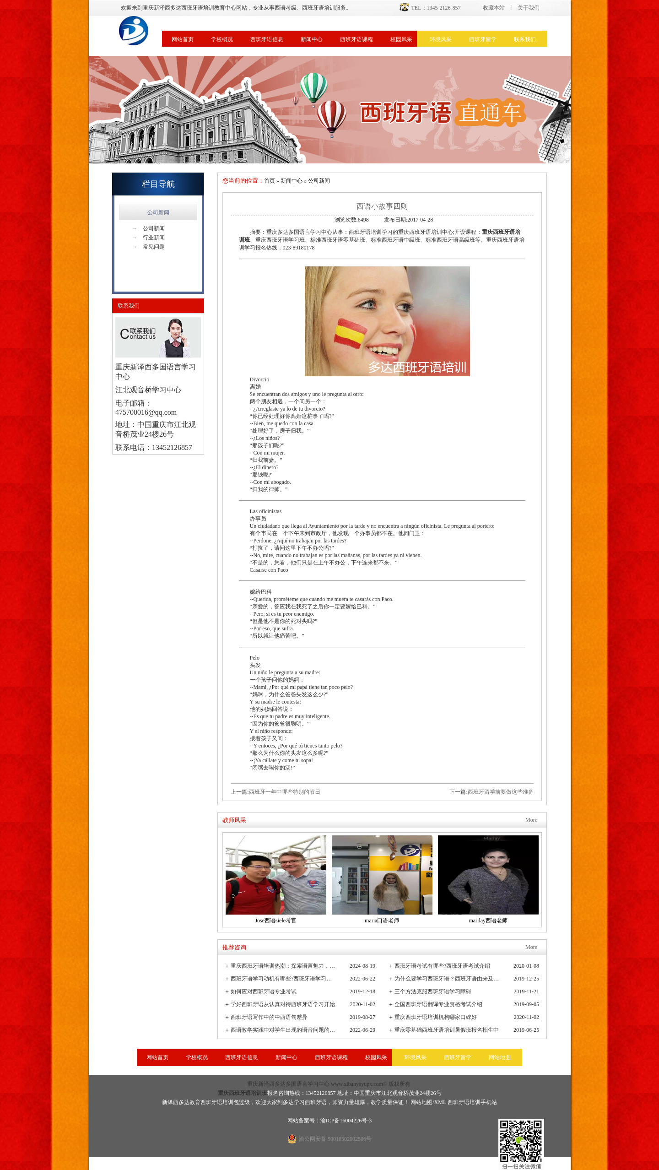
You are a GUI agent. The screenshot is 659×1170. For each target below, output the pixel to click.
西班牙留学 (483, 39)
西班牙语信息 (266, 39)
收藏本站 (494, 8)
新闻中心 (312, 39)
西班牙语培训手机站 (472, 1102)
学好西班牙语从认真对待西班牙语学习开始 (283, 1004)
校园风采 (401, 39)
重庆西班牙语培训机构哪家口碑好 (435, 1017)
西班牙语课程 (356, 39)
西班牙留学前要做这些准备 (501, 792)
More (531, 820)
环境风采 (441, 39)
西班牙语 (316, 1102)
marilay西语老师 (488, 920)
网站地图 (500, 1057)
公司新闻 (158, 212)
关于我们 (529, 8)
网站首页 (183, 39)
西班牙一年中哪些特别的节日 (284, 792)
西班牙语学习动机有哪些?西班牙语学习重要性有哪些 (283, 978)
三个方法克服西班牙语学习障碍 (432, 991)
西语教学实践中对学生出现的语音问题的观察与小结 (283, 1030)
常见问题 (148, 247)
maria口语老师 (382, 920)
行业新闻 (148, 237)
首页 (269, 181)
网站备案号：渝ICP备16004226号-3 (329, 1120)
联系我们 (525, 39)
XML (440, 1102)
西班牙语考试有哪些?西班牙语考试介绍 (442, 966)
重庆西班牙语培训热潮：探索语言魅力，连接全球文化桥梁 (283, 966)
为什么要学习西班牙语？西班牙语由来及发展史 (447, 978)
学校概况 (222, 39)
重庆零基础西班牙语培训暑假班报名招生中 (446, 1030)
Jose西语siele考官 (276, 920)
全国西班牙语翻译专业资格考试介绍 (438, 1004)
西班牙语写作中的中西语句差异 (269, 1017)
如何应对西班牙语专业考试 (264, 991)
